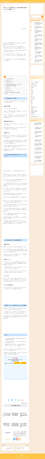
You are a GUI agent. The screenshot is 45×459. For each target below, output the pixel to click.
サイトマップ (41, 1)
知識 (28, 1)
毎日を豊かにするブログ (7, 1)
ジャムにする (7, 89)
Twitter (14, 440)
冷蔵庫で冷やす (8, 87)
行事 (31, 105)
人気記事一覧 (25, 1)
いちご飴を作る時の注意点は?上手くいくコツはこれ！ (13, 84)
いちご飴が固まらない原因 (9, 78)
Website (19, 440)
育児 (31, 103)
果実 (31, 94)
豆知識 (26, 403)
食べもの (35, 1)
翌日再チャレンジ (8, 88)
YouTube (17, 440)
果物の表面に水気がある (9, 81)
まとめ (6, 93)
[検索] (42, 17)
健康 (37, 1)
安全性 (32, 91)
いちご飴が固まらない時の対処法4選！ (11, 85)
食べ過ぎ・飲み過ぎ (34, 116)
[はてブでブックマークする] (15, 400)
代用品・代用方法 (34, 85)
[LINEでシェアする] (18, 400)
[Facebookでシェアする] (12, 400)
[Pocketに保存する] (22, 400)
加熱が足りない (8, 82)
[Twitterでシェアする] (9, 400)
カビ (31, 80)
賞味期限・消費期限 (34, 111)
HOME (22, 455)
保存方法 (32, 87)
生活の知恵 (31, 1)
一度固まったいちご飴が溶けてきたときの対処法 (12, 92)
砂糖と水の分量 (8, 80)
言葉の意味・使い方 (34, 107)
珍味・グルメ (33, 96)
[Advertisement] (15, 36)
